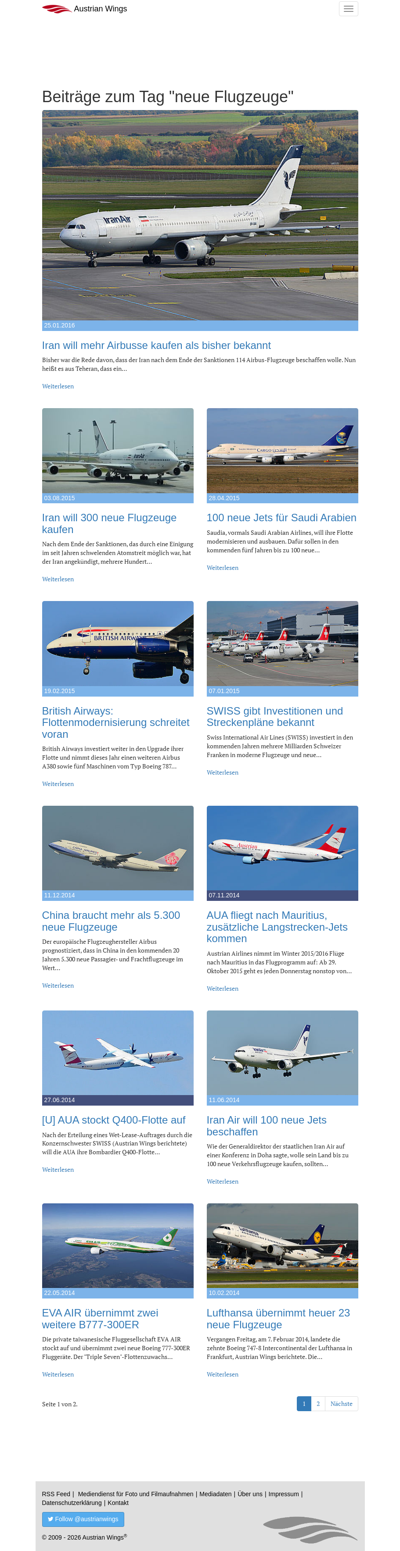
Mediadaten (215, 1494)
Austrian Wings (84, 9)
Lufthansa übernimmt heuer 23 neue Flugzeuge (278, 1318)
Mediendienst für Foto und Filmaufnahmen (136, 1494)
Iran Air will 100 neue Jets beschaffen (267, 1125)
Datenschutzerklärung (72, 1502)
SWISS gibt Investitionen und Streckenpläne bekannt (275, 716)
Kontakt (118, 1502)
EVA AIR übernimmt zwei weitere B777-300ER (100, 1318)
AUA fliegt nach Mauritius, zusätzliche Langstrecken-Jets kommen (277, 926)
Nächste (342, 1403)
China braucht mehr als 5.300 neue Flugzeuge (111, 920)
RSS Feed (56, 1494)
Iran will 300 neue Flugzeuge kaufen (109, 523)
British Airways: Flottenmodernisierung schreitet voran (116, 722)
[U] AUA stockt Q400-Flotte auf (114, 1120)
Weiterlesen (58, 386)
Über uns (250, 1494)
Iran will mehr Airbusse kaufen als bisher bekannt (156, 345)
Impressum (284, 1494)
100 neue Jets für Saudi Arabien (282, 517)
